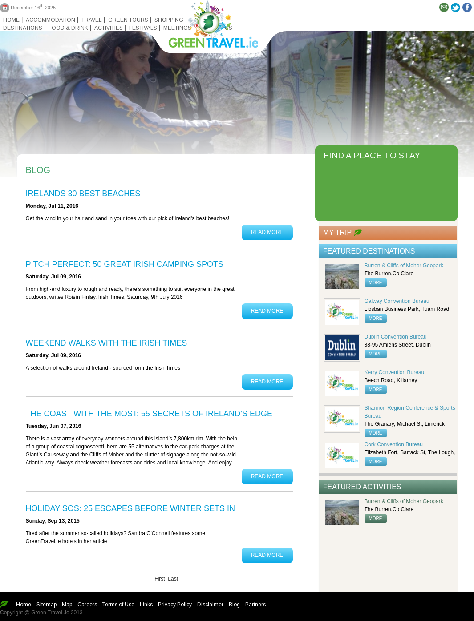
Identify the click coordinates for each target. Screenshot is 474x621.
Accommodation (50, 20)
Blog (234, 604)
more (375, 282)
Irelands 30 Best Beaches (83, 193)
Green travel (208, 22)
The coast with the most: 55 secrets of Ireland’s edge (149, 413)
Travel (91, 20)
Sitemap (46, 604)
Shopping (168, 20)
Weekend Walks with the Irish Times (106, 343)
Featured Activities (362, 487)
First (159, 579)
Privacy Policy (175, 604)
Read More (267, 232)
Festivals (143, 28)
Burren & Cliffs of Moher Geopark (404, 265)
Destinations (22, 28)
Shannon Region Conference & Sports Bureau (410, 412)
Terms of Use (118, 604)
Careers (87, 604)
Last (173, 579)
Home (11, 20)
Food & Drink (68, 28)
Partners (255, 604)
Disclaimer (210, 604)
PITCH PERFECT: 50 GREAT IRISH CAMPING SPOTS (124, 264)
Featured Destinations (369, 251)
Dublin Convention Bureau (396, 337)
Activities (108, 28)
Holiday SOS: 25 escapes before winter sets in (130, 508)
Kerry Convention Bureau (395, 372)
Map (67, 604)
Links (146, 604)
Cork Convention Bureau (394, 444)
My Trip (337, 232)
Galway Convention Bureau (397, 301)
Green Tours (128, 20)
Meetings (177, 28)
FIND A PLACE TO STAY (372, 155)
